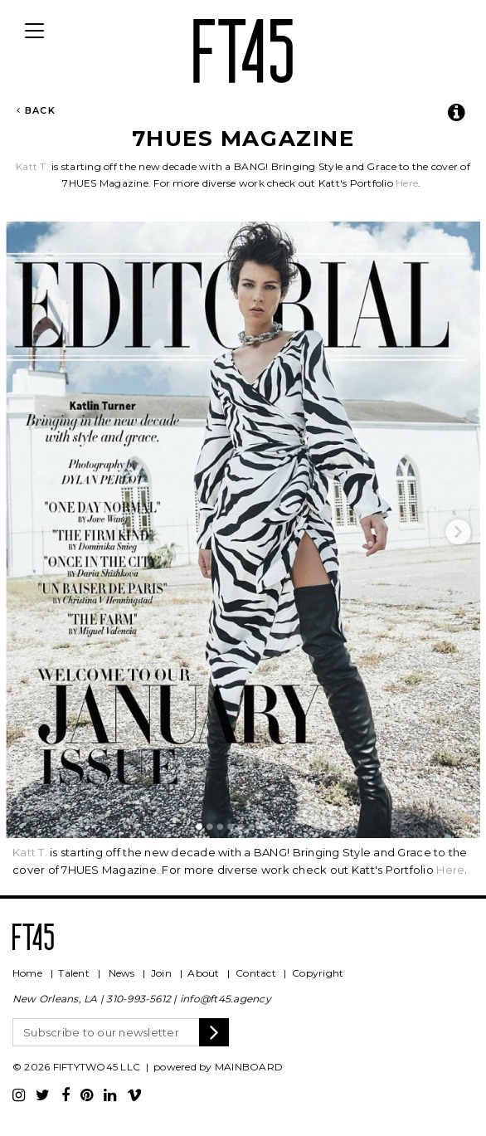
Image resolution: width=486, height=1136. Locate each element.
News (122, 973)
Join (161, 973)
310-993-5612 (138, 998)
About (203, 973)
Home (27, 973)
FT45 (243, 48)
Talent (73, 973)
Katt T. (32, 166)
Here (407, 183)
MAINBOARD (249, 1066)
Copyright (317, 973)
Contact (256, 973)
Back (36, 110)
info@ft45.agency (225, 998)
